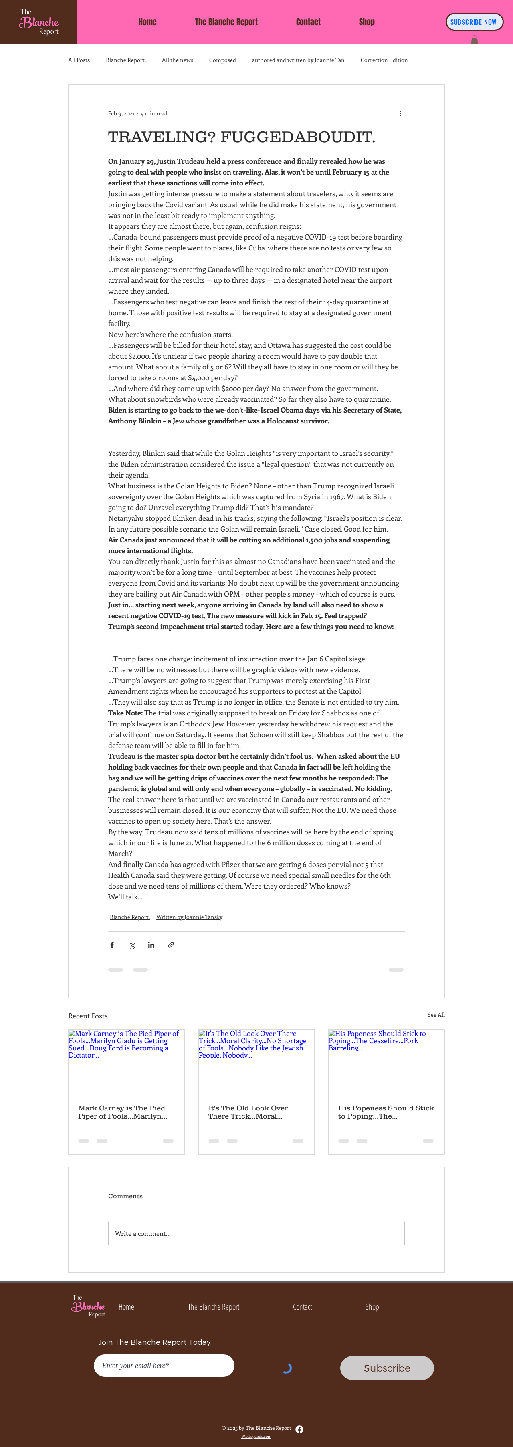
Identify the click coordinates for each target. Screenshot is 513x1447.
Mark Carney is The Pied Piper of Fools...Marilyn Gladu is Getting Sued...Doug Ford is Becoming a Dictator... (121, 1112)
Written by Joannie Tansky (189, 917)
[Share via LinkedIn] (151, 945)
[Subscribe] (387, 1368)
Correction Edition (384, 60)
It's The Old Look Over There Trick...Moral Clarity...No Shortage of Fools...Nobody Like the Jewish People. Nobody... (251, 1112)
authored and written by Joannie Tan (298, 60)
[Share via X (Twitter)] (131, 945)
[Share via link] (171, 945)
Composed (222, 60)
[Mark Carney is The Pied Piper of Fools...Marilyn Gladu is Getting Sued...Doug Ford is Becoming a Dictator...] (126, 1062)
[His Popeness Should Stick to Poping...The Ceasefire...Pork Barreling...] (386, 1062)
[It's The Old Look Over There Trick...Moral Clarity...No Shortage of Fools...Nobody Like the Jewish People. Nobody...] (257, 1062)
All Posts (79, 60)
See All (436, 1014)
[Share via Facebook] (112, 945)
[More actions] (400, 113)
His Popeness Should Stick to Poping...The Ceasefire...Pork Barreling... (386, 1112)
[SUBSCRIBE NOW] (475, 22)
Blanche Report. (126, 60)
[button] (474, 39)
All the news (177, 60)
